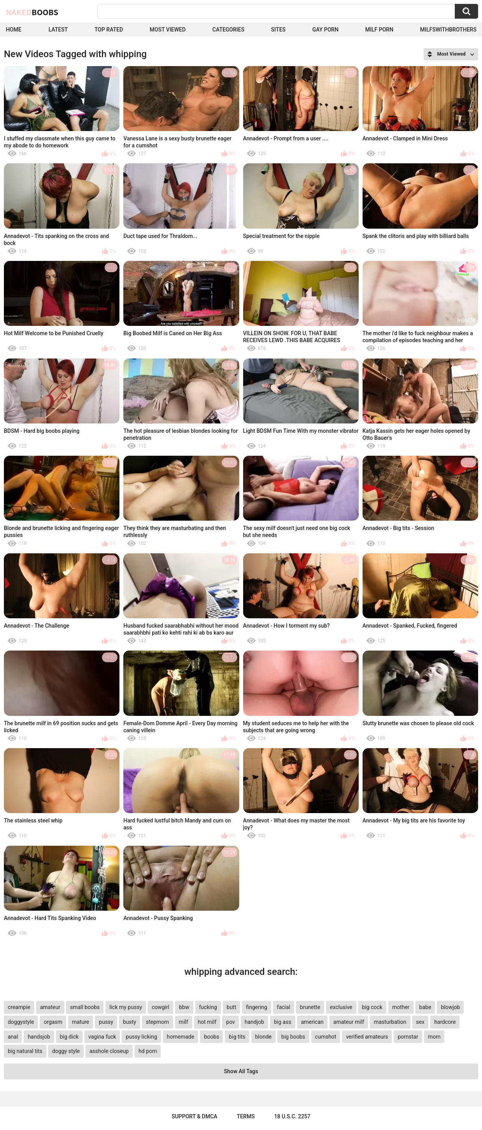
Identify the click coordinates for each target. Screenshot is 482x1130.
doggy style (66, 1051)
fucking (208, 1007)
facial (283, 1007)
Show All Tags (241, 1071)
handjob (254, 1022)
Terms (246, 1116)
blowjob (450, 1007)
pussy (106, 1022)
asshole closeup (109, 1051)
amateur (50, 1007)
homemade (181, 1037)
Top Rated (109, 29)
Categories (228, 29)
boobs (211, 1037)
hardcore (445, 1022)
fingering (256, 1007)
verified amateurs (367, 1037)
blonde (263, 1037)
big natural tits (25, 1051)
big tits (237, 1037)
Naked (32, 12)
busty (129, 1022)
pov (230, 1022)
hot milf (207, 1022)
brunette (310, 1007)
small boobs (85, 1007)
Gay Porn (325, 29)
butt (232, 1007)
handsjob (39, 1037)
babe (425, 1007)
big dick (69, 1037)
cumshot (326, 1037)
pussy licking (141, 1037)
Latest (58, 29)
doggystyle (21, 1022)
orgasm (53, 1022)
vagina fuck (102, 1037)
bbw (184, 1007)
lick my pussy (125, 1007)
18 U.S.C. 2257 (292, 1116)
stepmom (157, 1022)
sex (420, 1022)
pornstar (408, 1037)
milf (183, 1022)
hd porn (147, 1051)
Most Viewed (168, 29)
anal (13, 1037)
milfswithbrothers (448, 29)
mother (401, 1007)
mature (80, 1022)
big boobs (293, 1037)
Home (13, 29)
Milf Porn (379, 29)
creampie (19, 1007)
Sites (278, 29)
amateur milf (348, 1022)
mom (434, 1037)
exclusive (341, 1007)
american (312, 1022)
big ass (282, 1022)
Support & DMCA (194, 1116)
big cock (372, 1007)
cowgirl (160, 1007)
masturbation (390, 1022)
